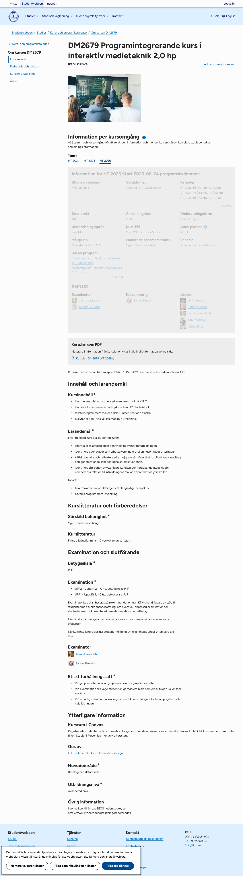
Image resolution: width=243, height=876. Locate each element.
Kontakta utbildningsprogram (145, 838)
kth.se (14, 3)
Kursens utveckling (22, 73)
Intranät (51, 3)
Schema (72, 838)
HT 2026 (105, 160)
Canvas (71, 846)
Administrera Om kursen (219, 64)
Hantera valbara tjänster (27, 865)
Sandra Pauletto (85, 663)
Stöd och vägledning (21, 846)
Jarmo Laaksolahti (87, 654)
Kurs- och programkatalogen (68, 32)
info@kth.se (193, 845)
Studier (41, 32)
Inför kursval (18, 59)
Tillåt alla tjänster (117, 865)
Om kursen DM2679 (104, 32)
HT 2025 (89, 160)
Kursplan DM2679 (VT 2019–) (95, 358)
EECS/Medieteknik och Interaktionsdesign (95, 753)
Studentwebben (32, 3)
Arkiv (13, 81)
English (230, 16)
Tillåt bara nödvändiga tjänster (75, 865)
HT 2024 (73, 160)
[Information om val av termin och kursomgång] (144, 137)
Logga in (229, 3)
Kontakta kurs (135, 846)
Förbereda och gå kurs (24, 66)
